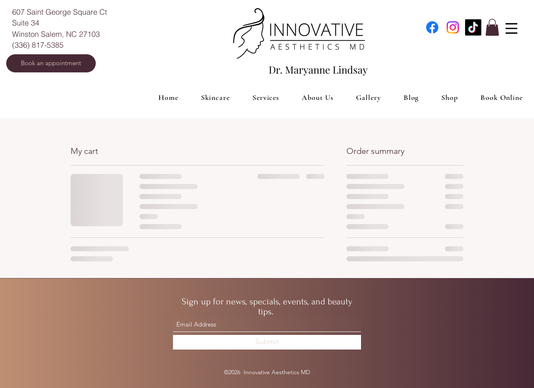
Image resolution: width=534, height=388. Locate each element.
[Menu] (511, 28)
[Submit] (267, 342)
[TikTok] (473, 27)
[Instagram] (453, 27)
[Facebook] (432, 27)
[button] (492, 27)
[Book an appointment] (51, 63)
